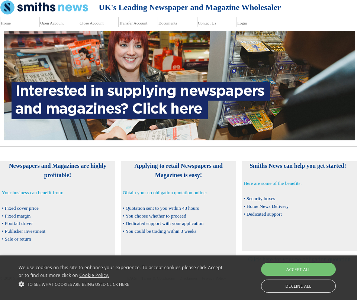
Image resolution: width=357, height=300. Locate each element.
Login (242, 23)
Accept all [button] (298, 269)
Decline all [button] (299, 286)
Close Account (91, 23)
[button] (122, 284)
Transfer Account (133, 23)
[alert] (178, 277)
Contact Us (207, 23)
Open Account (52, 23)
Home (6, 23)
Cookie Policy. (94, 275)
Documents (167, 23)
